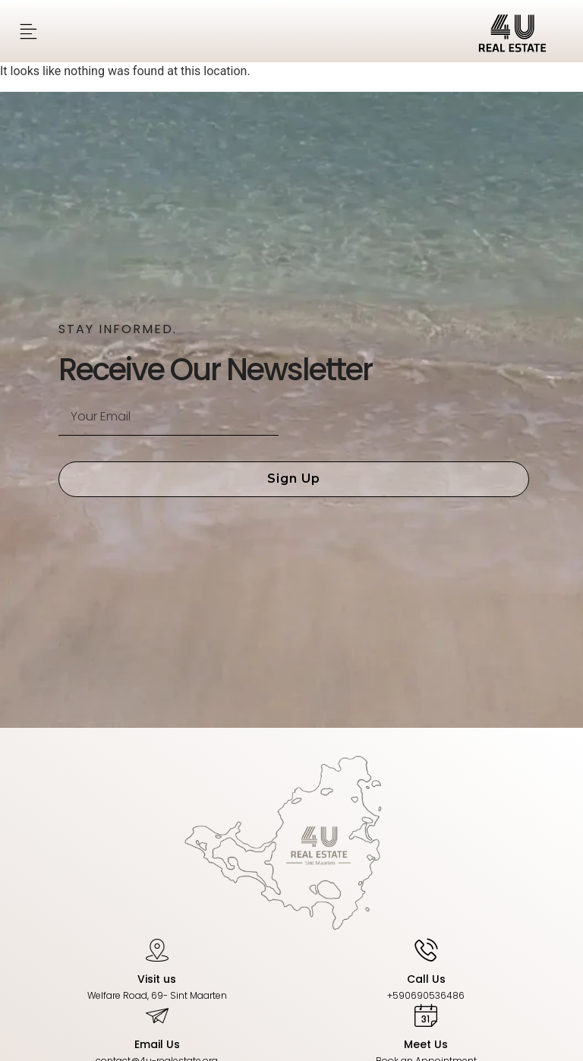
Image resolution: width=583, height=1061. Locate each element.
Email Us (157, 1044)
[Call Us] (425, 949)
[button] (28, 31)
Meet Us (426, 1044)
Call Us (426, 979)
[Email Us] (157, 1014)
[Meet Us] (425, 1014)
